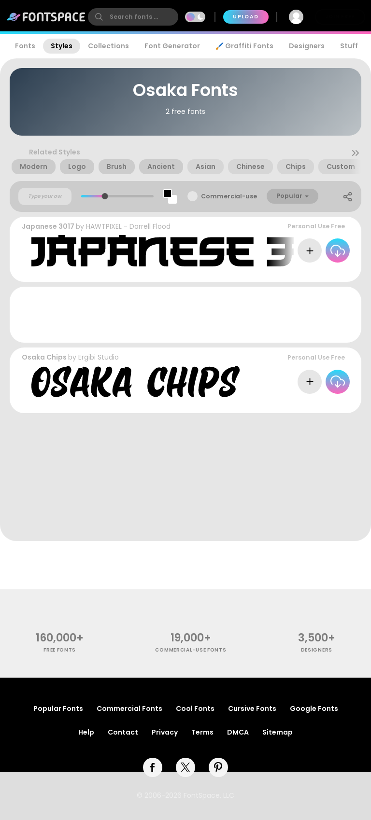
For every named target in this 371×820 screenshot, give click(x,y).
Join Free (340, 16)
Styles (61, 46)
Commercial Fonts (129, 708)
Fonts (25, 46)
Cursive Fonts (252, 708)
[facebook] (152, 767)
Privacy (165, 732)
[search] (133, 17)
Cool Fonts (195, 708)
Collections (108, 46)
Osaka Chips (44, 357)
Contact (123, 732)
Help (86, 732)
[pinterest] (218, 767)
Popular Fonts (58, 708)
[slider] (105, 196)
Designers (307, 46)
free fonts (59, 649)
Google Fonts (314, 708)
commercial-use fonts (190, 649)
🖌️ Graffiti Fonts (244, 46)
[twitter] (185, 767)
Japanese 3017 (48, 226)
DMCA (238, 732)
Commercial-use (229, 196)
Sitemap (277, 732)
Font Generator (172, 46)
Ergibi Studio (98, 357)
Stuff (349, 46)
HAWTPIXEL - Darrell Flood (128, 226)
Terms (202, 732)
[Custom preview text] (44, 196)
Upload (245, 16)
